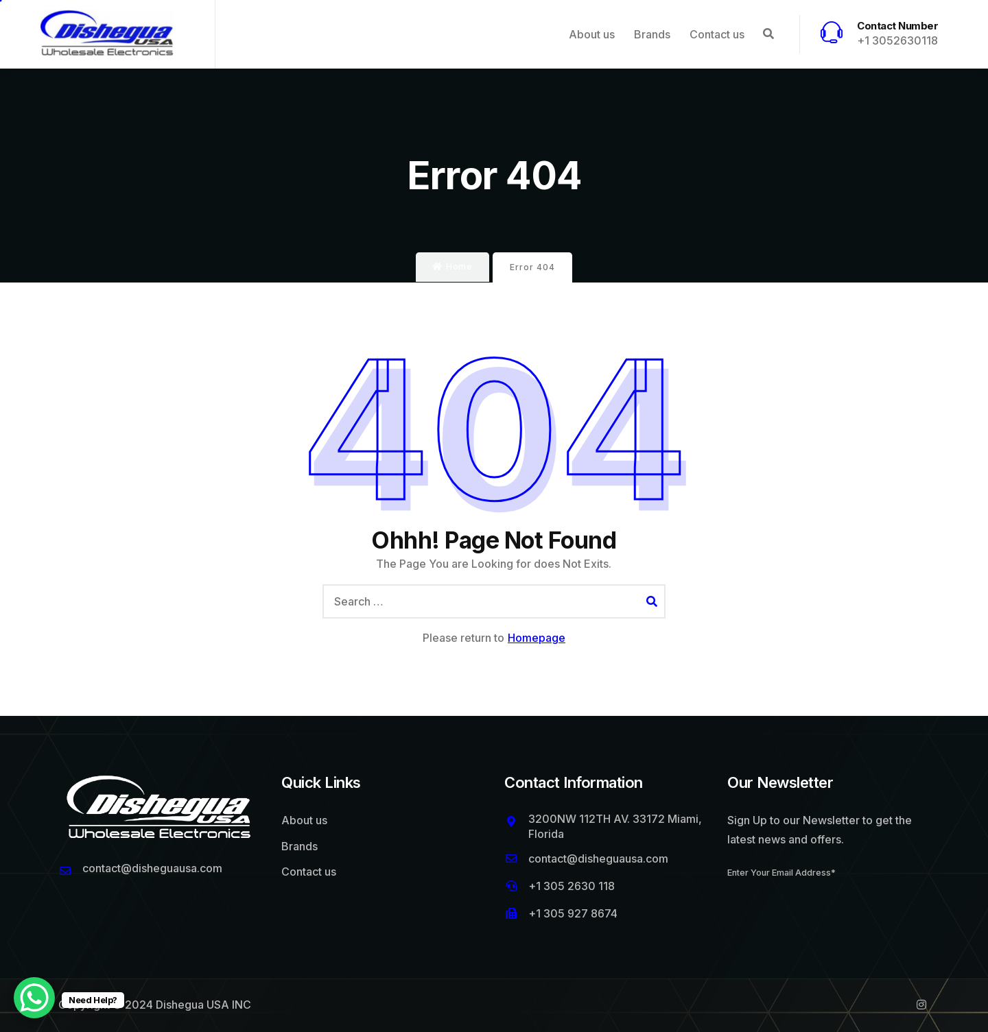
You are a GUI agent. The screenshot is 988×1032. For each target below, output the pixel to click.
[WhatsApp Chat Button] (34, 997)
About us (592, 34)
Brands (652, 34)
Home (452, 267)
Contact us (717, 34)
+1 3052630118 (897, 40)
